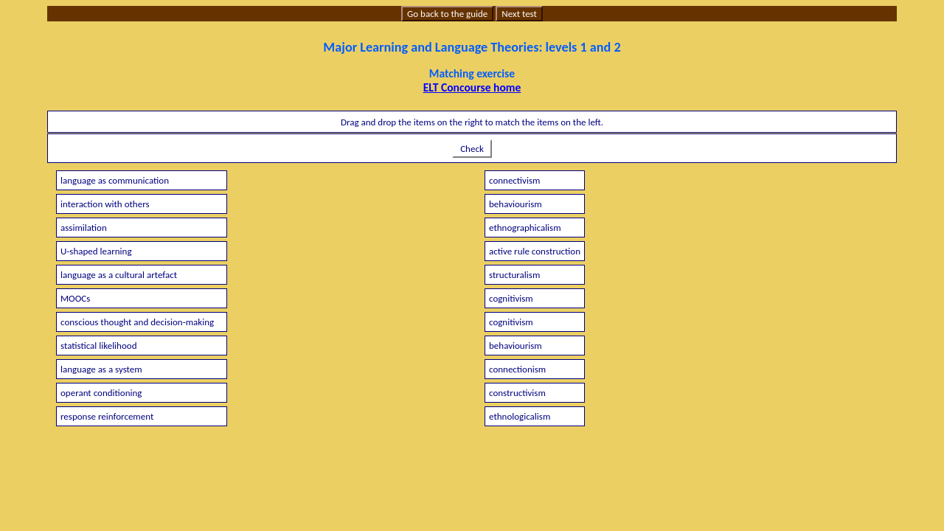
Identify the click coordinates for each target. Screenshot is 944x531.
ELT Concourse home (472, 87)
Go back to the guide (447, 13)
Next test (519, 13)
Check (472, 148)
